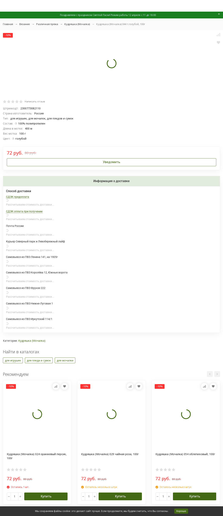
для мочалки (65, 360)
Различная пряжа (47, 24)
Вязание (24, 24)
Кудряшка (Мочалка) (77, 24)
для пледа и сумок (39, 360)
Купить (46, 496)
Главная (8, 24)
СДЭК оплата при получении (24, 211)
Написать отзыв (35, 101)
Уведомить (111, 162)
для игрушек (13, 360)
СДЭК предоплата (17, 196)
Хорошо (181, 511)
